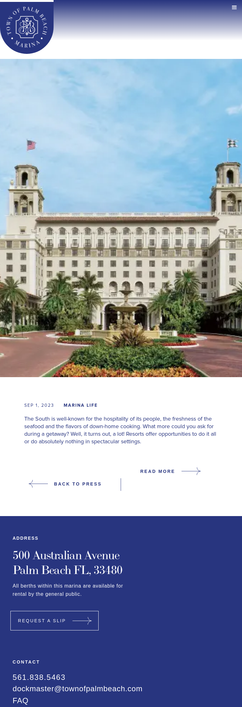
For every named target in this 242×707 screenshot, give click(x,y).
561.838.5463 (39, 677)
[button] (234, 7)
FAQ (20, 701)
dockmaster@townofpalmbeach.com (78, 688)
